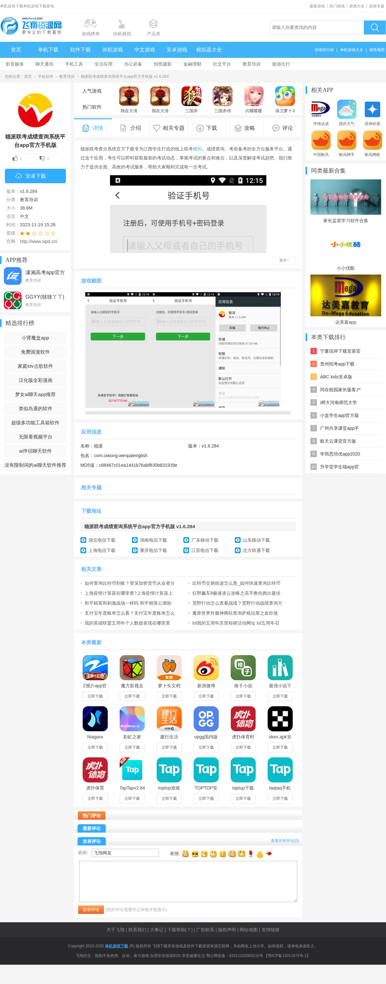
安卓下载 (30, 176)
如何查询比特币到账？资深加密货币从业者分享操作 (130, 583)
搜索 (375, 27)
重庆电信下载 (153, 550)
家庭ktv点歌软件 (35, 366)
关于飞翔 (115, 929)
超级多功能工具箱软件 (35, 422)
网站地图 (249, 929)
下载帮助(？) (180, 929)
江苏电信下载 (204, 550)
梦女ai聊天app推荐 (35, 394)
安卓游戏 (177, 49)
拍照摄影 (163, 64)
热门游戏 (337, 6)
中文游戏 (144, 49)
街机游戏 (112, 49)
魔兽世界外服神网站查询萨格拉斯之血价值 (235, 613)
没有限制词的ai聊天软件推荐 (35, 465)
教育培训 (252, 64)
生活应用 (104, 64)
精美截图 (377, 50)
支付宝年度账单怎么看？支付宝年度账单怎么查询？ (130, 613)
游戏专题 (376, 6)
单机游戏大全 (351, 50)
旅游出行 (281, 64)
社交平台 (222, 64)
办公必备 (133, 64)
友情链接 (271, 929)
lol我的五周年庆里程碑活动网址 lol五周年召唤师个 (235, 623)
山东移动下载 (256, 540)
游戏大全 (356, 6)
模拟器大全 (209, 49)
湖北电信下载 (101, 540)
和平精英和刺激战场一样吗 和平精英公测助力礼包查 (128, 603)
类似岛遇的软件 (35, 408)
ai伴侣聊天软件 (35, 451)
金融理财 (192, 64)
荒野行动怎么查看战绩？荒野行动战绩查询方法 (237, 603)
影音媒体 (15, 64)
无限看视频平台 (35, 436)
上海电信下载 (101, 550)
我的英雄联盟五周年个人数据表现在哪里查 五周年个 (127, 623)
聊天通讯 (44, 64)
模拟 (197, 148)
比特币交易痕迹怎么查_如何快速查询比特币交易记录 (236, 583)
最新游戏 (317, 6)
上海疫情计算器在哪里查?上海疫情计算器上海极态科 (129, 593)
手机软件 (45, 76)
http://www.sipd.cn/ (39, 241)
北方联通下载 (256, 550)
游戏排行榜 (324, 50)
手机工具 (74, 64)
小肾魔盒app (35, 337)
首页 (16, 49)
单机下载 (48, 49)
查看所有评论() (285, 840)
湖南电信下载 (153, 540)
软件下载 (80, 49)
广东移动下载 (204, 540)
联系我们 (137, 929)
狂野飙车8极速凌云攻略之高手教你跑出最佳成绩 (236, 593)
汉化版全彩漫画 (35, 380)
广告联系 (205, 929)
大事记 (156, 929)
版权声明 (227, 929)
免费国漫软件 (35, 352)
